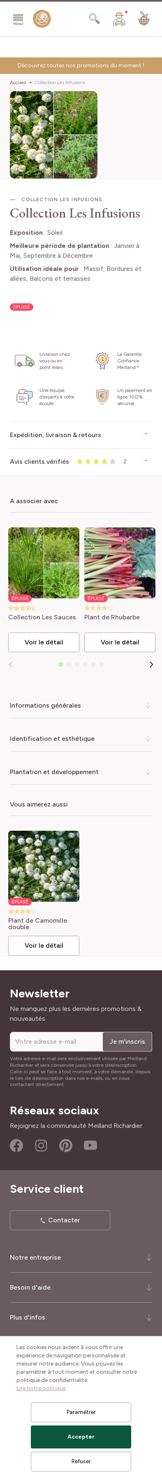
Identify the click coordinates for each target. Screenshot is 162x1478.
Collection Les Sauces (42, 617)
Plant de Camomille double (37, 923)
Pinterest (65, 1145)
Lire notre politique (41, 1388)
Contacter (64, 1220)
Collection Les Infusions (59, 82)
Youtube (90, 1145)
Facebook (16, 1145)
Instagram (41, 1145)
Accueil (18, 82)
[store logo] (42, 20)
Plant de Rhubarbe (112, 617)
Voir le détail (44, 642)
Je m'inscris (127, 1041)
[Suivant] (151, 664)
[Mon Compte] (119, 19)
